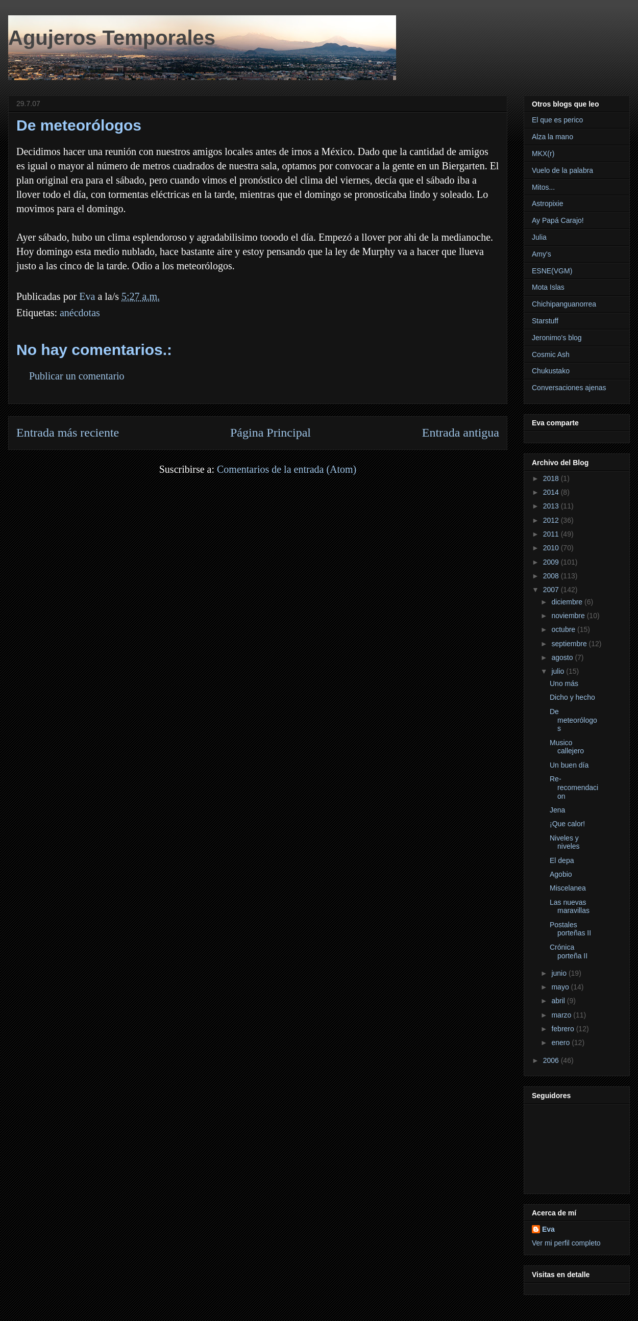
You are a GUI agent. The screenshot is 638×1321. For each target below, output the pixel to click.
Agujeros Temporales (111, 38)
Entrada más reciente (67, 432)
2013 (552, 506)
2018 (552, 478)
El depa (562, 860)
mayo (561, 987)
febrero (563, 1029)
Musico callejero (567, 747)
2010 (552, 548)
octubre (564, 629)
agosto (563, 657)
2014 (552, 492)
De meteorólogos (573, 720)
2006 (552, 1060)
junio (559, 973)
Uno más (564, 683)
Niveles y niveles (565, 842)
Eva (548, 1229)
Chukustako (551, 371)
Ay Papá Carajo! (558, 220)
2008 (552, 576)
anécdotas (80, 312)
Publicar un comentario (77, 376)
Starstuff (545, 321)
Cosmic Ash (551, 354)
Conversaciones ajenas (569, 388)
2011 (552, 534)
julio (558, 671)
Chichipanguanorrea (564, 304)
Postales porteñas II (570, 929)
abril (559, 1001)
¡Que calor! (567, 824)
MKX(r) (543, 153)
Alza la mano (552, 137)
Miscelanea (568, 888)
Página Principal (270, 432)
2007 (552, 590)
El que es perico (557, 120)
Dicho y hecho (572, 697)
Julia (539, 237)
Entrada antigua (460, 432)
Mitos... (543, 187)
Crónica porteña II (568, 951)
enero (561, 1042)
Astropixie (547, 203)
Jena (557, 810)
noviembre (568, 616)
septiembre (569, 644)
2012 (552, 520)
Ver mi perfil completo (566, 1243)
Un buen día (569, 765)
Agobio (561, 874)
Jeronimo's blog (557, 338)
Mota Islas (548, 287)
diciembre (567, 602)
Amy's (541, 254)
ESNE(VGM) (552, 271)
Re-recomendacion (574, 787)
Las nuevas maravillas (570, 906)
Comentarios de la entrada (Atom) (286, 469)
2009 (552, 562)
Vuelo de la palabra (562, 170)
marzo (562, 1015)
